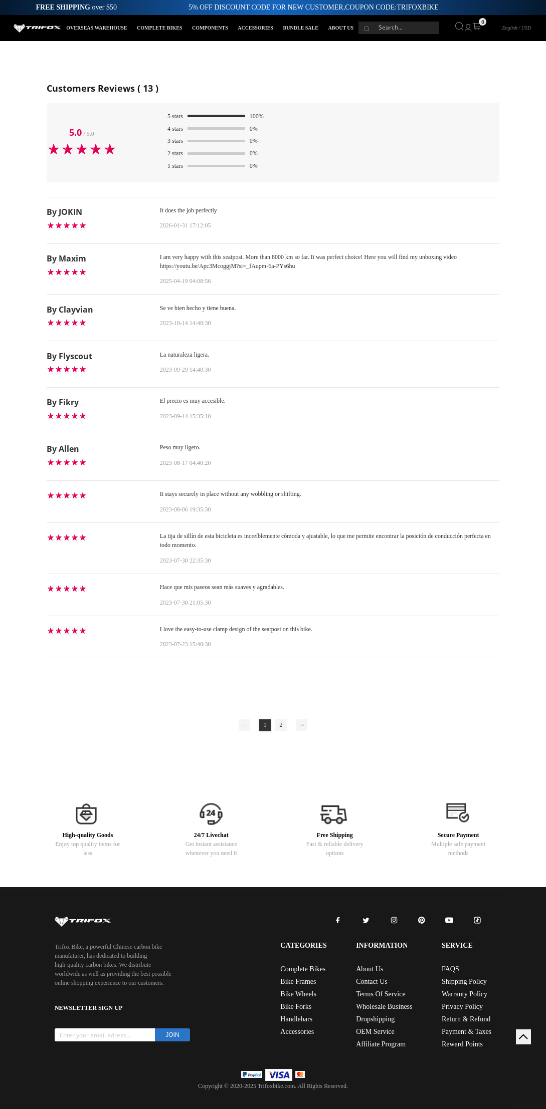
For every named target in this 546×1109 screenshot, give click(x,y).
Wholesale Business (384, 1006)
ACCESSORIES (255, 28)
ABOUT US (340, 28)
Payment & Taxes (466, 1031)
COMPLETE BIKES (159, 28)
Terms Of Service (381, 994)
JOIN (172, 1034)
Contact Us (372, 981)
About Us (369, 969)
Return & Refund (466, 1019)
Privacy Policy (462, 1006)
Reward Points (462, 1044)
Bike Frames (298, 981)
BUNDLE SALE (300, 28)
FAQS (450, 969)
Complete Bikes (302, 969)
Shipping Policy (464, 981)
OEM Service (375, 1031)
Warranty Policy (464, 994)
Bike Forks (295, 1006)
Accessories (297, 1031)
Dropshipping (375, 1019)
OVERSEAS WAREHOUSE (96, 28)
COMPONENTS (210, 28)
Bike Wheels (298, 994)
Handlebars (296, 1019)
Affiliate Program (381, 1044)
